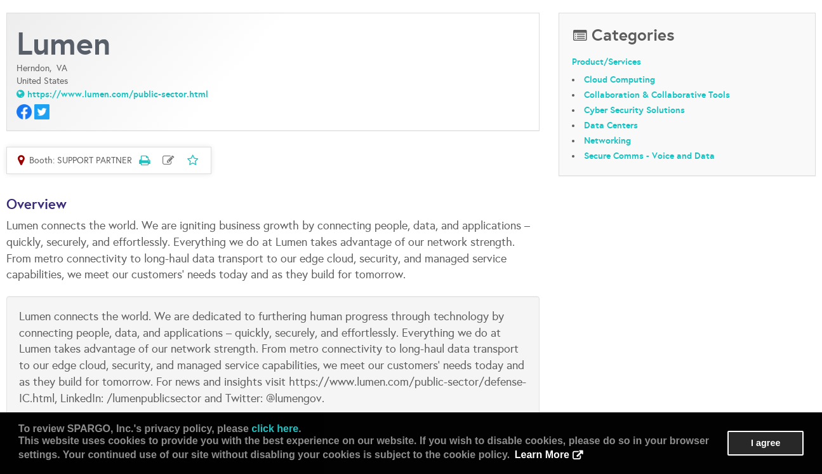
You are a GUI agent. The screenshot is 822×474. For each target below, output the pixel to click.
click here (274, 428)
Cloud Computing (619, 79)
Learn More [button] (542, 454)
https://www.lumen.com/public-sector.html (117, 94)
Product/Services (606, 61)
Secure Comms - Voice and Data (649, 155)
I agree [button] (765, 443)
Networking (607, 140)
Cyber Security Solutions (634, 110)
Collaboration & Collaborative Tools (657, 94)
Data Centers (611, 125)
